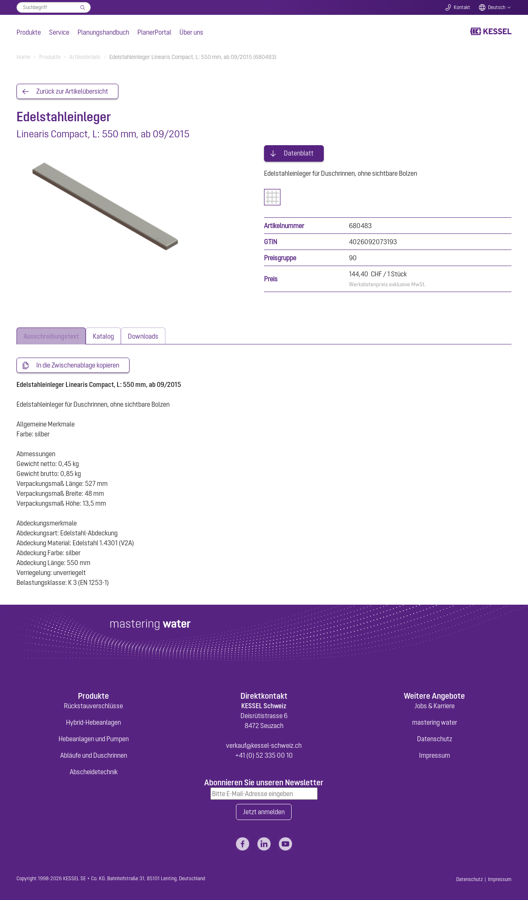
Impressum (434, 754)
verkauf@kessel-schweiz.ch (264, 744)
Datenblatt (299, 151)
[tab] (51, 334)
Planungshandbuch (103, 32)
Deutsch (496, 7)
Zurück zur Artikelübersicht (72, 91)
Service (59, 32)
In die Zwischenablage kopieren (77, 364)
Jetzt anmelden (264, 811)
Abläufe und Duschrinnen (93, 754)
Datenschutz (434, 737)
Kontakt (462, 7)
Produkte (28, 32)
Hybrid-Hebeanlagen (93, 721)
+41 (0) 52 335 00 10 (264, 754)
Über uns (191, 32)
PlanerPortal (154, 32)
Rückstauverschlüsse (93, 704)
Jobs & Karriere (435, 704)
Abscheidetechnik (94, 770)
